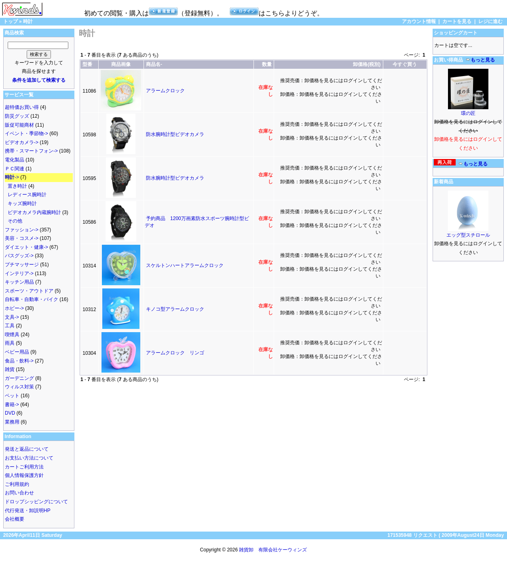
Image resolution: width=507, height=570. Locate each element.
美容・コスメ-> (21, 238)
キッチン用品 (19, 282)
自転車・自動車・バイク (31, 299)
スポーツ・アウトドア (29, 291)
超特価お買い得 (22, 107)
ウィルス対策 (19, 387)
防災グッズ (17, 116)
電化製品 (14, 160)
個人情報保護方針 (24, 475)
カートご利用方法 (24, 467)
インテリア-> (19, 273)
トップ (10, 21)
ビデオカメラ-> (21, 142)
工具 (10, 325)
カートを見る (456, 21)
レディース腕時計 (27, 194)
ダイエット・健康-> (26, 247)
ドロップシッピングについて (36, 501)
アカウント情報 (419, 21)
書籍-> (12, 404)
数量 (267, 64)
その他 (15, 221)
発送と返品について (27, 449)
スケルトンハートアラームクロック (185, 265)
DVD (10, 413)
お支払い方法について (29, 458)
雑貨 (10, 369)
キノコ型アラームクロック (175, 309)
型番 (87, 64)
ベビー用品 (17, 352)
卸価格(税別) (366, 64)
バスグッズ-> (19, 256)
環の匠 (468, 113)
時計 (28, 21)
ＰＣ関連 (14, 169)
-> (12, 177)
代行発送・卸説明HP (28, 510)
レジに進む (490, 21)
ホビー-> (14, 308)
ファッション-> (21, 230)
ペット (12, 395)
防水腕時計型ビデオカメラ (175, 134)
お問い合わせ (19, 493)
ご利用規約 (17, 484)
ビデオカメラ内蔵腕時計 (34, 212)
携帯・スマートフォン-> (31, 151)
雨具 (10, 343)
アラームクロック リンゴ (175, 353)
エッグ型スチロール (468, 235)
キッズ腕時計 (22, 203)
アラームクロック (165, 90)
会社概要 (14, 519)
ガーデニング (19, 378)
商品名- (154, 64)
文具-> (12, 317)
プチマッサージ (22, 264)
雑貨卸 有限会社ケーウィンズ (273, 550)
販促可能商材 (19, 125)
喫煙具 (12, 334)
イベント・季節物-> (26, 133)
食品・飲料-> (19, 361)
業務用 (12, 422)
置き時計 (17, 186)
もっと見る (480, 60)
